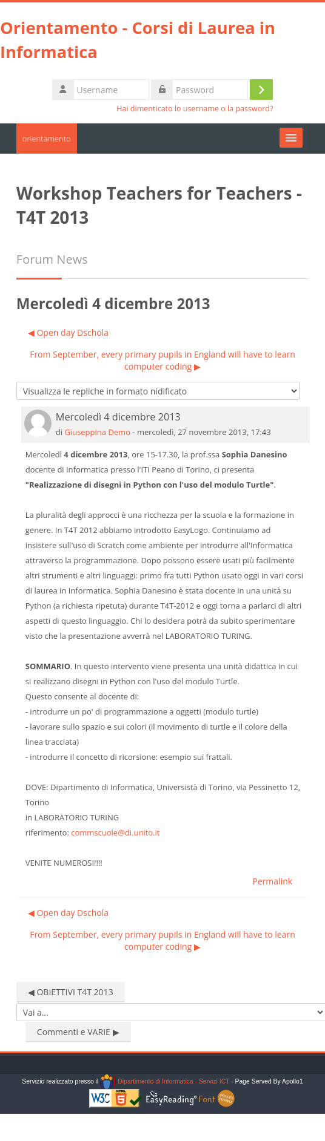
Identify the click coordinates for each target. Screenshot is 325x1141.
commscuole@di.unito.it (115, 832)
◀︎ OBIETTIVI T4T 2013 (70, 992)
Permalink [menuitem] (272, 881)
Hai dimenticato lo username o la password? (194, 108)
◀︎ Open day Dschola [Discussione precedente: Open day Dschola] (68, 332)
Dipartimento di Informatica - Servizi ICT (164, 1081)
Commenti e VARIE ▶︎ (78, 1032)
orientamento (46, 138)
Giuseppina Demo (97, 432)
